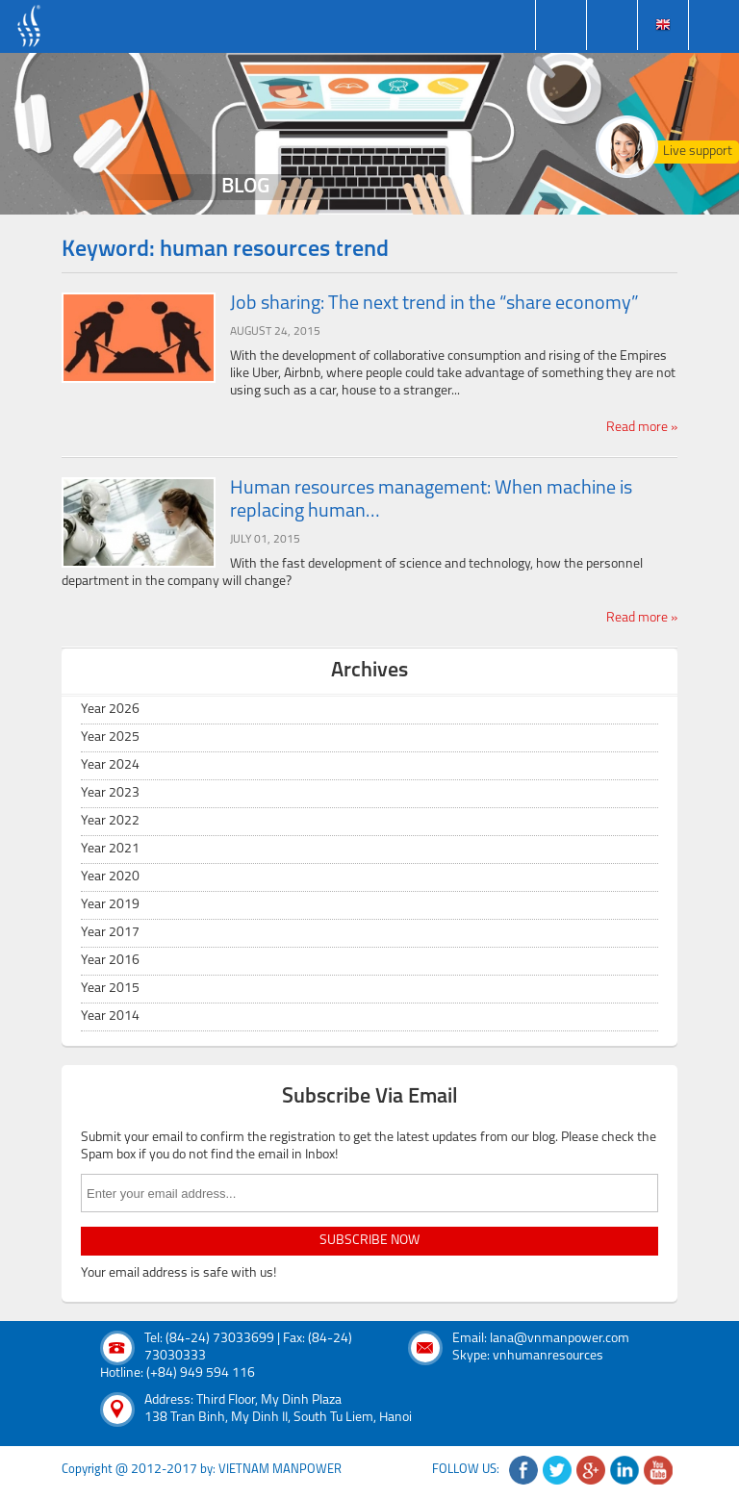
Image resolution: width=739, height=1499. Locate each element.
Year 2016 (110, 960)
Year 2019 (110, 905)
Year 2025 (110, 737)
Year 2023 (110, 793)
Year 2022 (110, 821)
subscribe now (369, 1240)
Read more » (641, 427)
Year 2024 (110, 765)
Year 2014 (110, 1016)
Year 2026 (110, 709)
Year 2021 (110, 849)
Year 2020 (110, 877)
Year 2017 (110, 933)
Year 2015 (110, 988)
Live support (697, 151)
